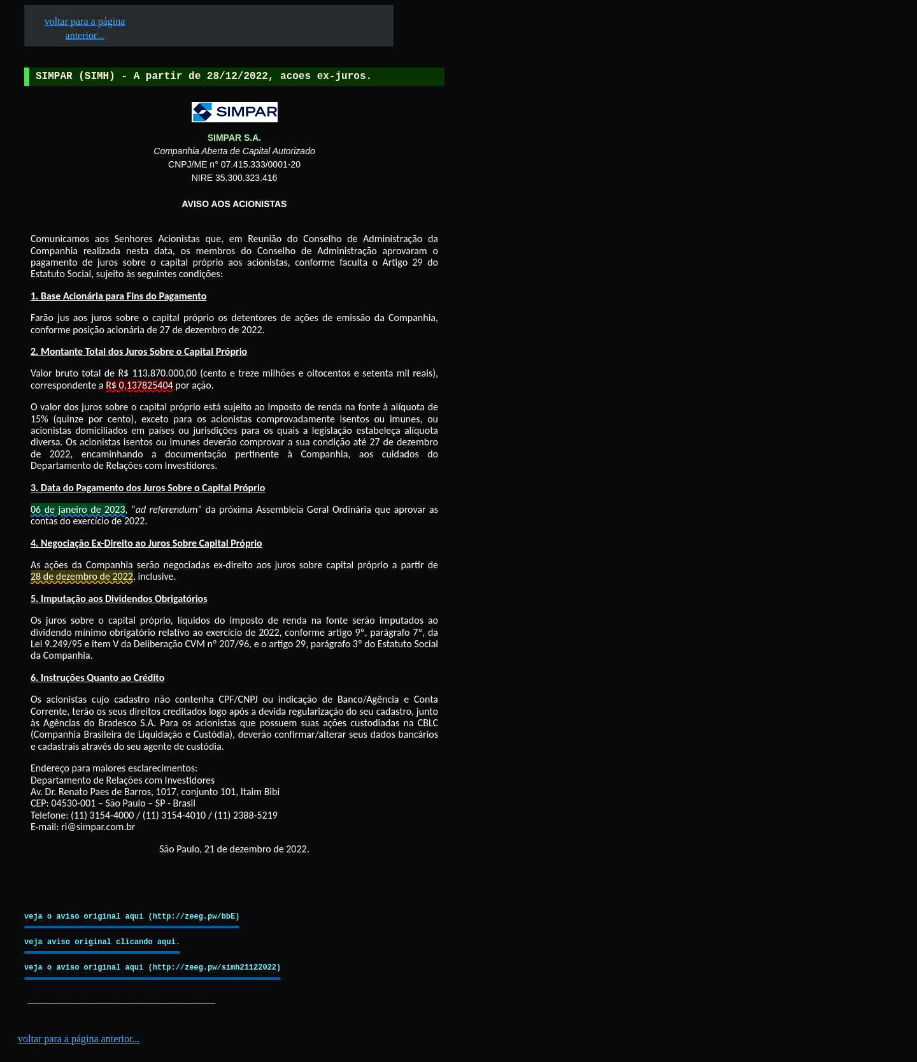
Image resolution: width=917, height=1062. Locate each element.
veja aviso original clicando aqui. (102, 941)
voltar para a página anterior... (78, 1038)
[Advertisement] (541, 396)
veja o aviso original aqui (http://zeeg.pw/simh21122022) (152, 967)
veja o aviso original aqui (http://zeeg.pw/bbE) (131, 916)
